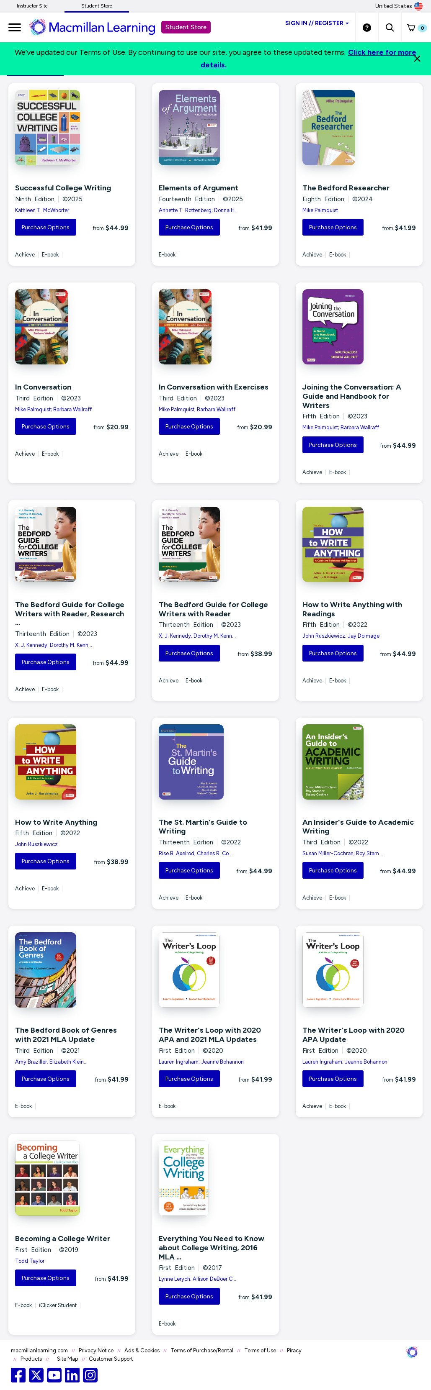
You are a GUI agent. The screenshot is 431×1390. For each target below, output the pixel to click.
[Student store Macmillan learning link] (98, 26)
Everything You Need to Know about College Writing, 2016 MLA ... (211, 1247)
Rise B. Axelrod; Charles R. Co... (195, 853)
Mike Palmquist (320, 210)
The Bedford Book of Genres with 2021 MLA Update (66, 1035)
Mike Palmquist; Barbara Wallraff (53, 409)
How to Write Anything (56, 822)
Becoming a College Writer (62, 1238)
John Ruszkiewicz (36, 844)
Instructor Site (32, 6)
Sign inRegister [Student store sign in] (317, 23)
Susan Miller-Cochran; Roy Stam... (342, 853)
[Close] (417, 58)
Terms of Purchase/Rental (201, 1350)
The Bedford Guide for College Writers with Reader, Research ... (69, 613)
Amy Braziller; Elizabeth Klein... (51, 1062)
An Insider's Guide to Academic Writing (358, 827)
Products (31, 1359)
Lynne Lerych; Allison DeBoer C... (197, 1279)
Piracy (294, 1350)
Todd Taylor (29, 1261)
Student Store (96, 6)
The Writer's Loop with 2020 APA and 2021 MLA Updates (210, 1035)
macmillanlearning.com (39, 1350)
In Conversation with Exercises (213, 387)
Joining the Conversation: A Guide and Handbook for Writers (351, 396)
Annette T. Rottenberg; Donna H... (198, 210)
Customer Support (111, 1359)
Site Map (67, 1359)
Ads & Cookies (142, 1350)
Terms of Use (260, 1350)
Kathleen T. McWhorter (42, 210)
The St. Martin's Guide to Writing (203, 827)
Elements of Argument (198, 187)
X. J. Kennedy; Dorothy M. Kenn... (53, 645)
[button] (389, 27)
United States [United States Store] (399, 6)
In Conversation (43, 387)
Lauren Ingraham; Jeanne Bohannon (201, 1062)
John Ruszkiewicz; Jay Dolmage (340, 636)
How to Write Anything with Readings (352, 609)
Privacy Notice (96, 1350)
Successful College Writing (63, 187)
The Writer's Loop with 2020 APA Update (353, 1035)
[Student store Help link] (367, 27)
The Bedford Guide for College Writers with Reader (213, 609)
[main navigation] (14, 27)
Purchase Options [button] (46, 227)
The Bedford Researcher (346, 187)
